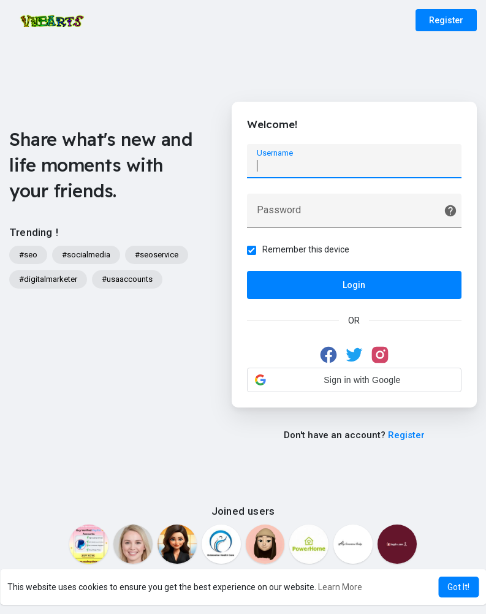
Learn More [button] (340, 587)
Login (354, 285)
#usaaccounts (127, 279)
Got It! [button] (458, 587)
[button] (354, 380)
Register (446, 20)
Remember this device (305, 249)
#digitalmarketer (48, 279)
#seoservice (156, 254)
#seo (28, 254)
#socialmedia (86, 254)
